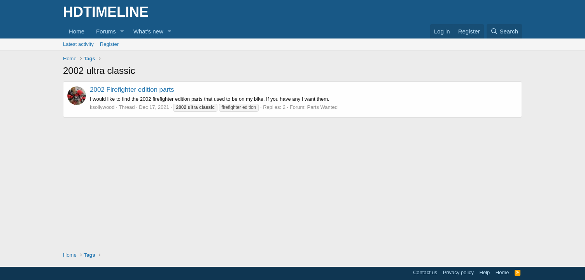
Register (109, 44)
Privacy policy (458, 272)
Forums (106, 31)
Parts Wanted (322, 107)
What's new (148, 31)
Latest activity (78, 44)
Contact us (425, 272)
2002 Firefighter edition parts (132, 89)
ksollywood (102, 107)
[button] (122, 31)
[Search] (504, 31)
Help (485, 272)
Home (76, 31)
